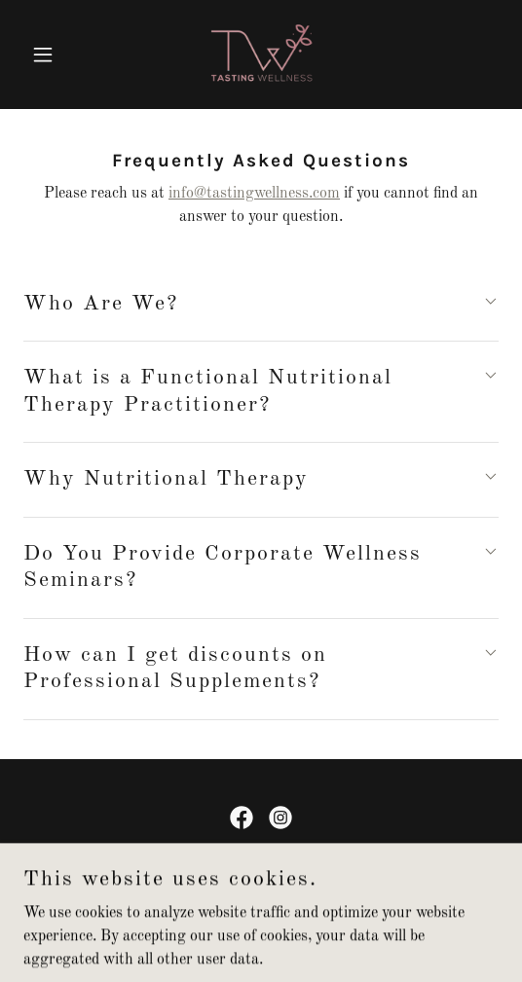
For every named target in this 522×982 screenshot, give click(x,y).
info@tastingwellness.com (254, 193)
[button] (58, 54)
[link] (261, 54)
